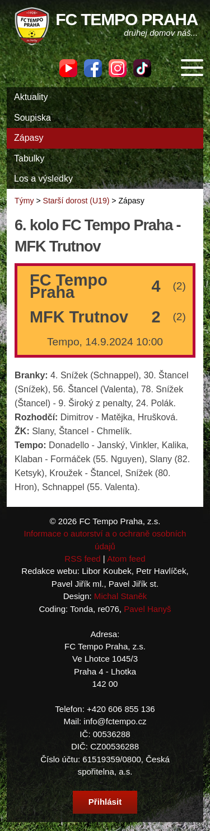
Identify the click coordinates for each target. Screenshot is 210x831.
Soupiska (32, 117)
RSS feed (82, 558)
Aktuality (31, 97)
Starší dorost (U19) (76, 200)
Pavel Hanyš (147, 609)
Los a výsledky (43, 178)
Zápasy (28, 138)
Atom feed (126, 558)
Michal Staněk (120, 596)
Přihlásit (105, 801)
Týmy (24, 200)
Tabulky (29, 158)
